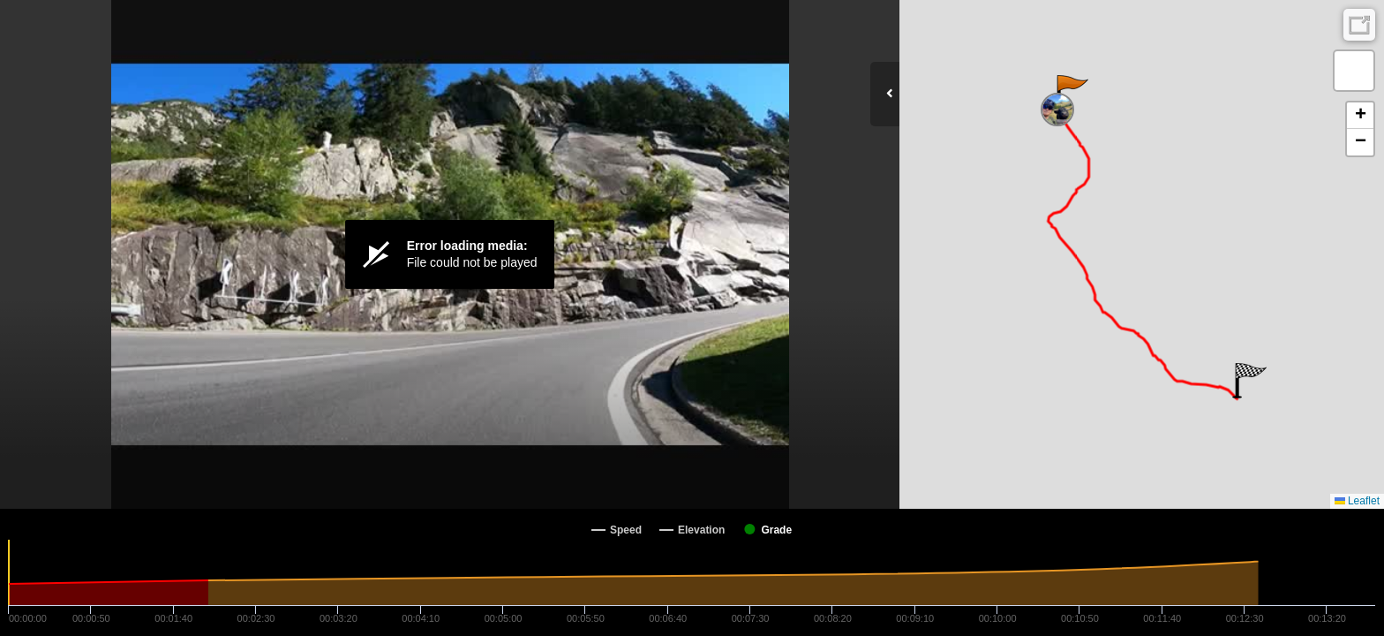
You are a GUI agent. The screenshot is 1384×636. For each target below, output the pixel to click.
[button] (1071, 92)
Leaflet (1357, 501)
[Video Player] (449, 254)
